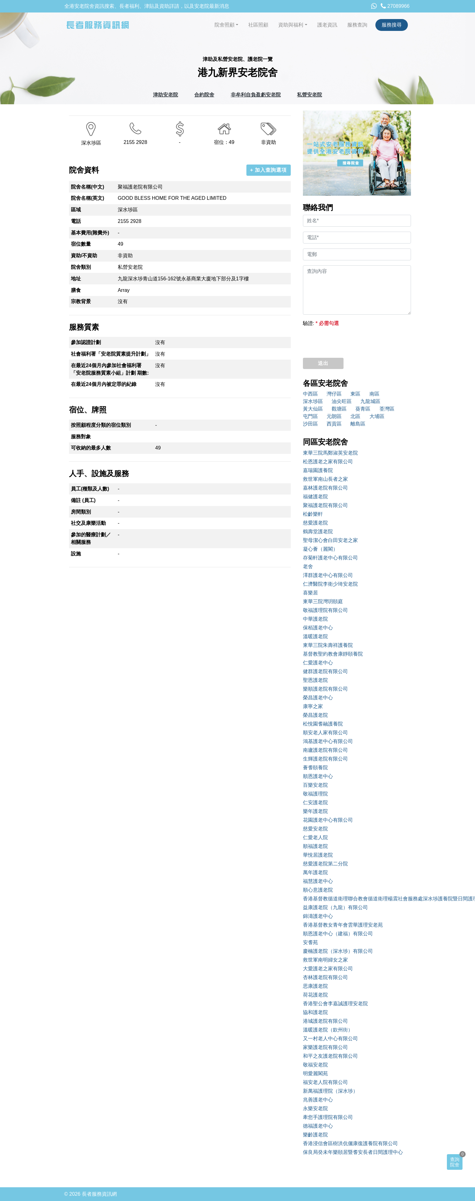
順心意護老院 (318, 890)
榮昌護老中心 (318, 697)
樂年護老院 (315, 811)
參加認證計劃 (86, 342)
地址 (76, 278)
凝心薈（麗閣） (320, 549)
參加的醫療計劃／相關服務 (91, 538)
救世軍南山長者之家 (325, 479)
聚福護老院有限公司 (325, 505)
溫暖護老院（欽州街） (328, 1029)
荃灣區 (386, 408)
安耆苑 (310, 942)
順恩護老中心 (318, 776)
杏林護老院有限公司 (325, 977)
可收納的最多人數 (91, 447)
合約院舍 (204, 94)
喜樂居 (310, 592)
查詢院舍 (454, 1162)
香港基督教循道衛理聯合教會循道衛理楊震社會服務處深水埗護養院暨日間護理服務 (357, 898)
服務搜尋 (392, 24)
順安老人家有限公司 (325, 732)
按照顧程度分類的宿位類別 (101, 425)
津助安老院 (165, 94)
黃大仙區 (313, 408)
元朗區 (334, 416)
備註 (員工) (83, 500)
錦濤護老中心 (318, 916)
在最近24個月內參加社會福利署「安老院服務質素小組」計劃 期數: (110, 369)
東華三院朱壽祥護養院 (328, 645)
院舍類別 (81, 267)
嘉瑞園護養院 (318, 470)
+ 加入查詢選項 (268, 170)
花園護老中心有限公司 (328, 820)
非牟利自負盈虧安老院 (256, 94)
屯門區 (310, 416)
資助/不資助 (84, 255)
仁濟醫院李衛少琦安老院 (330, 584)
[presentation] (350, 340)
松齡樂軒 (313, 514)
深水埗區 (313, 401)
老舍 (308, 566)
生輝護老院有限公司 (325, 758)
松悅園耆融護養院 (323, 723)
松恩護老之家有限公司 (328, 461)
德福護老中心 (318, 1126)
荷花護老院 (315, 994)
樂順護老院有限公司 (325, 689)
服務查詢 (357, 24)
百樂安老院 (315, 785)
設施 (76, 553)
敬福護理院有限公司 (325, 610)
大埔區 (376, 416)
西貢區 (334, 423)
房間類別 (81, 511)
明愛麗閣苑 (315, 1073)
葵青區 (362, 408)
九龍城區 (370, 401)
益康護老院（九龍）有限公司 (335, 907)
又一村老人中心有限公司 (330, 1038)
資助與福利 (290, 24)
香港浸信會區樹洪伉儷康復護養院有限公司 (350, 1143)
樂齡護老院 (315, 1134)
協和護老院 (315, 1012)
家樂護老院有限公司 (325, 1047)
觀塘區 (339, 408)
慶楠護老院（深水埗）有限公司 (338, 951)
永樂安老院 (315, 1108)
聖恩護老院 (315, 680)
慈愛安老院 (315, 828)
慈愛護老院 (315, 522)
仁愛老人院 (315, 837)
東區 (355, 393)
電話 (76, 221)
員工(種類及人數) (90, 488)
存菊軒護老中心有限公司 (330, 557)
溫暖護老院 (315, 636)
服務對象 (81, 436)
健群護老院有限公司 (325, 671)
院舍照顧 (225, 24)
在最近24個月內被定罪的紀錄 (103, 384)
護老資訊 (327, 24)
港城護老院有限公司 (325, 1021)
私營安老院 (309, 94)
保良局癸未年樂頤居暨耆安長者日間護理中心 (353, 1152)
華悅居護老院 (318, 855)
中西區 (310, 393)
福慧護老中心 (318, 881)
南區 (374, 393)
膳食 (76, 290)
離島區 (357, 423)
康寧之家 (313, 706)
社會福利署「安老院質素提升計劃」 (111, 354)
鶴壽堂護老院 (318, 531)
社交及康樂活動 (88, 523)
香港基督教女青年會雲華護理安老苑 (343, 925)
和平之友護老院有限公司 (330, 1056)
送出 (323, 363)
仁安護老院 (315, 802)
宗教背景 (81, 301)
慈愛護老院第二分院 (325, 863)
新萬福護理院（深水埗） (330, 1091)
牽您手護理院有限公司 (328, 1117)
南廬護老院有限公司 (325, 750)
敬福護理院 (315, 793)
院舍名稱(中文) (87, 187)
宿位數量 (81, 244)
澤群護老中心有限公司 (328, 575)
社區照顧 (258, 24)
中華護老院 (315, 619)
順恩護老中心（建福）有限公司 (338, 933)
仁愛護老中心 (318, 662)
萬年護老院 (315, 872)
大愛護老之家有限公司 (328, 968)
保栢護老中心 (318, 627)
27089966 (395, 6)
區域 (76, 209)
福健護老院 (315, 496)
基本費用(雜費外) (90, 232)
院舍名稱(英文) (87, 198)
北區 (355, 416)
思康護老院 (315, 986)
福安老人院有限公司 (325, 1082)
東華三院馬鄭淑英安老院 (330, 452)
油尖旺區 (342, 401)
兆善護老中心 (318, 1099)
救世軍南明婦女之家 (325, 959)
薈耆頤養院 (315, 767)
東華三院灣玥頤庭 (323, 601)
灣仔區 (334, 393)
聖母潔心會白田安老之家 (330, 540)
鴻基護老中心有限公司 (328, 741)
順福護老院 (315, 846)
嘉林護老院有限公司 (325, 487)
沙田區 (310, 423)
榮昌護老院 (315, 715)
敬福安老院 (315, 1064)
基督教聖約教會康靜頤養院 (333, 654)
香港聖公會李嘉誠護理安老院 (335, 1003)
